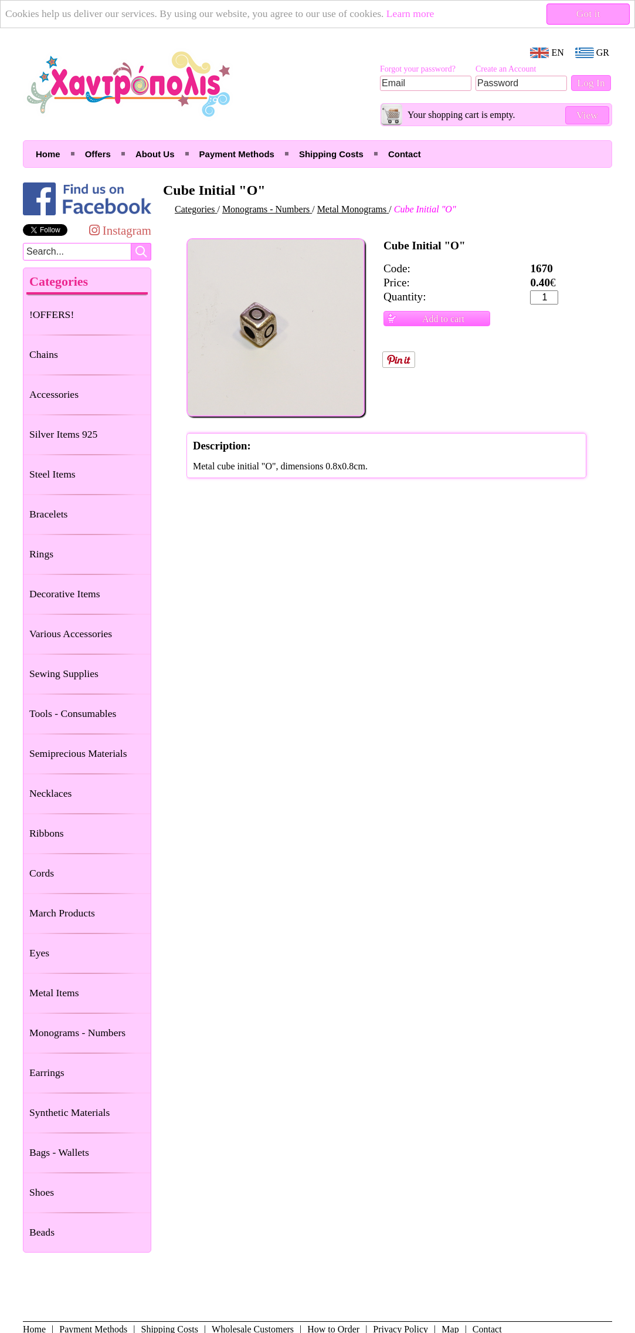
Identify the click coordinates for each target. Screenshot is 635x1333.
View (587, 115)
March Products (62, 913)
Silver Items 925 (63, 434)
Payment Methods (236, 154)
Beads (42, 1232)
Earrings (46, 1072)
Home (48, 154)
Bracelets (48, 514)
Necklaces (50, 793)
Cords (41, 873)
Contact (404, 154)
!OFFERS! (51, 314)
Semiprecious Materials (78, 753)
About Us (155, 154)
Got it (588, 13)
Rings (41, 554)
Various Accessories (70, 634)
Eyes (39, 953)
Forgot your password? (418, 69)
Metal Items (54, 993)
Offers (98, 154)
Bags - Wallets (59, 1152)
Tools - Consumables (72, 713)
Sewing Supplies (64, 673)
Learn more (410, 13)
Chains (43, 354)
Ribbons (46, 833)
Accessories (54, 394)
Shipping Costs (331, 154)
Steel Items (52, 474)
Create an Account (506, 69)
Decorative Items (64, 594)
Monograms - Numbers (77, 1032)
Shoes (41, 1192)
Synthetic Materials (69, 1112)
